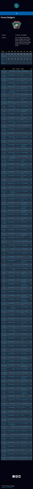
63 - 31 (18, 415)
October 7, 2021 (4, 156)
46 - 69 (18, 361)
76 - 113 (18, 117)
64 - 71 (18, 326)
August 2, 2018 (4, 388)
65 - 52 (18, 195)
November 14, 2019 (4, 199)
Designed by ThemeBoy (6, 487)
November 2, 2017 (4, 442)
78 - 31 (18, 411)
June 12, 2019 (4, 257)
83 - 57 (18, 171)
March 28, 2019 (4, 292)
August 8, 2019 (4, 241)
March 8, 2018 (4, 408)
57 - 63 (18, 399)
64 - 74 (18, 376)
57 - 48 (18, 164)
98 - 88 (18, 90)
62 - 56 (18, 318)
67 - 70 (18, 129)
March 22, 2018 (4, 400)
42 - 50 (18, 280)
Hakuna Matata (11, 183)
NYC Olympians (24, 125)
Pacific (22, 237)
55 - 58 (18, 426)
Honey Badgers (24, 71)
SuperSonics (12, 403)
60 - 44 (18, 140)
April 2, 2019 (4, 288)
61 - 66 (18, 222)
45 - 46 (18, 454)
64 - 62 (18, 233)
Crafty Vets (12, 438)
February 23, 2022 (4, 126)
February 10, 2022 (4, 133)
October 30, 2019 (4, 203)
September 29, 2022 (4, 98)
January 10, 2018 (4, 435)
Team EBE (12, 249)
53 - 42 (18, 206)
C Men (13, 179)
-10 (18, 307)
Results (18, 68)
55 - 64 (18, 388)
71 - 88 (18, 125)
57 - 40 (18, 198)
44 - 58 (18, 434)
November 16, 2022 (4, 75)
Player (2, 51)
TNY (22, 129)
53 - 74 (18, 86)
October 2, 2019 (4, 218)
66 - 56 (18, 229)
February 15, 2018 (4, 419)
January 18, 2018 (4, 431)
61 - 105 (18, 179)
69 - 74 (18, 148)
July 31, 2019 (4, 245)
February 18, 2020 (4, 172)
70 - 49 (18, 75)
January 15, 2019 (4, 323)
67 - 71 (18, 133)
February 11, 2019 (4, 307)
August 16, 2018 (4, 381)
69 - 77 (18, 102)
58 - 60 (18, 368)
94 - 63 (18, 210)
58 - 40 (18, 225)
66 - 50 (18, 345)
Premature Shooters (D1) (24, 284)
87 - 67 (18, 82)
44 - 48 (18, 237)
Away (22, 68)
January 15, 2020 (4, 191)
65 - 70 (18, 264)
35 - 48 (18, 256)
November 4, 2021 (4, 141)
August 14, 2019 (4, 238)
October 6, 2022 (4, 95)
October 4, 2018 (4, 361)
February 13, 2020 (4, 176)
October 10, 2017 (4, 454)
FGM (31, 51)
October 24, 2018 (4, 350)
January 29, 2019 (4, 315)
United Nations (24, 411)
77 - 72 (18, 438)
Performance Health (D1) (24, 392)
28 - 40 (18, 403)
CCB (14, 225)
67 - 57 (18, 334)
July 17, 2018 (4, 396)
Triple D (13, 349)
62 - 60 (18, 341)
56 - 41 (18, 322)
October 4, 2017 (4, 458)
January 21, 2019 (4, 319)
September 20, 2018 (4, 365)
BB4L (22, 75)
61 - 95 (18, 94)
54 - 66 (18, 392)
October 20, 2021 (4, 149)
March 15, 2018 (4, 404)
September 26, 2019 (4, 222)
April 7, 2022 (4, 106)
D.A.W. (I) (13, 426)
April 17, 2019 (4, 284)
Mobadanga (24, 229)
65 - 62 (18, 357)
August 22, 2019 (4, 234)
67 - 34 (18, 457)
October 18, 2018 (4, 354)
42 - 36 (18, 380)
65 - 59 (18, 144)
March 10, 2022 (4, 118)
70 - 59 (18, 295)
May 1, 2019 (3, 276)
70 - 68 (18, 241)
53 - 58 (18, 353)
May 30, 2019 (4, 265)
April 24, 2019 (4, 280)
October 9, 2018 (4, 357)
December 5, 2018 (4, 327)
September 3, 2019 (4, 226)
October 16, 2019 (4, 211)
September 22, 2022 (4, 102)
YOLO (22, 341)
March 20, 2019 (4, 296)
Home (13, 68)
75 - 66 (18, 419)
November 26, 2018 (4, 334)
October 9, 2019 (4, 214)
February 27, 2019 (4, 303)
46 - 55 (18, 276)
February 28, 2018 (4, 412)
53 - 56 (18, 396)
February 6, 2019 (4, 311)
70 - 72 (18, 372)
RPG (12, 51)
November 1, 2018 (4, 346)
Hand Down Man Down (12, 191)
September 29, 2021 (4, 160)
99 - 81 (18, 168)
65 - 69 (18, 191)
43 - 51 (18, 214)
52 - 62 (18, 268)
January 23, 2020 (4, 187)
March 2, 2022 (4, 122)
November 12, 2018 (4, 338)
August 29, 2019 (4, 230)
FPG (27, 51)
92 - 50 (18, 121)
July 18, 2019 (4, 253)
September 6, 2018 (4, 373)
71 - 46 (18, 113)
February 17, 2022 (4, 129)
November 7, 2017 (4, 439)
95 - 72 (18, 202)
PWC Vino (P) (12, 71)
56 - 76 (18, 311)
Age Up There (24, 140)
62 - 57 (18, 253)
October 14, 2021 (4, 153)
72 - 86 (18, 79)
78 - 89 (18, 175)
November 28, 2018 (4, 330)
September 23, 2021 (4, 164)
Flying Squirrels (24, 253)
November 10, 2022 (4, 79)
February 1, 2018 (4, 423)
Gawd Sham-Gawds (24, 272)
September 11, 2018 (4, 369)
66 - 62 (18, 137)
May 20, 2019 (4, 269)
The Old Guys (24, 334)
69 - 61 (18, 152)
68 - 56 (18, 299)
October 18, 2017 (4, 450)
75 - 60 (18, 423)
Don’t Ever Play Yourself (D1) (11, 423)
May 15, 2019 (4, 272)
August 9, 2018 (4, 385)
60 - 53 (18, 218)
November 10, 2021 (4, 137)
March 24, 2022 (4, 114)
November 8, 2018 (4, 342)
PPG (9, 51)
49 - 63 (18, 160)
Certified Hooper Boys (12, 156)
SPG (18, 51)
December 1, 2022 (4, 71)
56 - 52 (18, 430)
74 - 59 (18, 106)
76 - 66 (18, 71)
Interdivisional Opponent (24, 110)
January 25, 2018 (4, 427)
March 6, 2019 (4, 299)
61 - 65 (18, 183)
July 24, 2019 (4, 249)
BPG (21, 51)
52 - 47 (18, 291)
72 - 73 (18, 338)
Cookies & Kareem (13, 307)
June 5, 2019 (4, 261)
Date (4, 68)
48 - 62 (18, 384)
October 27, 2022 (4, 83)
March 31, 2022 (4, 110)
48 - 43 (18, 407)
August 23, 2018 (4, 377)
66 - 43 (18, 245)
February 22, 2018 (4, 415)
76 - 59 (18, 156)
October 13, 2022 (4, 91)
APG (15, 51)
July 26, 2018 (4, 392)
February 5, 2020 (4, 180)
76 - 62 (18, 249)
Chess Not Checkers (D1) (12, 91)
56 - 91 (18, 187)
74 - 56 (18, 283)
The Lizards (24, 446)
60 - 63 (18, 272)
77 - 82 (18, 98)
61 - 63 (18, 330)
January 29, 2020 (4, 184)
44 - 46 (18, 446)
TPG (24, 51)
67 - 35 (18, 303)
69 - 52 (18, 365)
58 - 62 (18, 287)
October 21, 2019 (4, 207)
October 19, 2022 (4, 87)
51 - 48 (18, 349)
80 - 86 (18, 110)
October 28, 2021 (4, 145)
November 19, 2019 (4, 195)
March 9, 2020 (4, 168)
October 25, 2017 (4, 446)
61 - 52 (18, 314)
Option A (23, 407)
